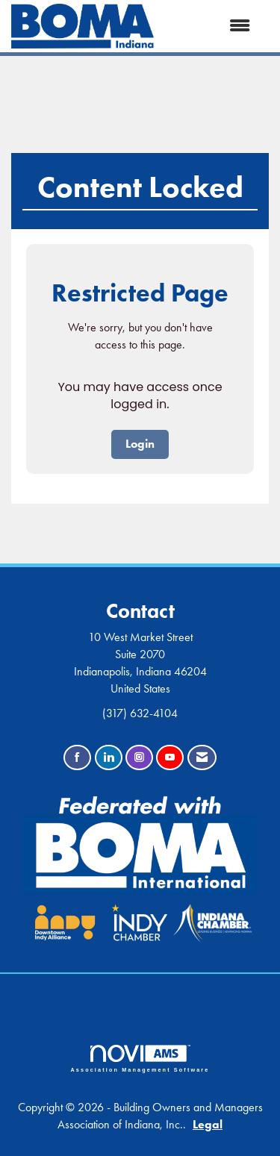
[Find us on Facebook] (77, 758)
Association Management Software (140, 1058)
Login (140, 444)
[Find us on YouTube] (170, 758)
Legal (208, 1124)
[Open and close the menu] (209, 26)
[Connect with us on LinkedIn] (108, 758)
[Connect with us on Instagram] (139, 758)
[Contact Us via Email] (202, 758)
